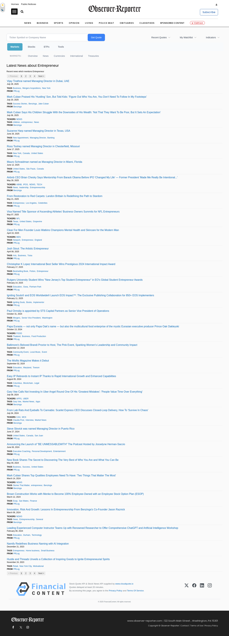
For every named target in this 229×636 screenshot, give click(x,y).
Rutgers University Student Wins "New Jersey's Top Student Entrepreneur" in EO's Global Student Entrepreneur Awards (75, 279)
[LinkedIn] (202, 589)
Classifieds (146, 23)
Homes (15, 4)
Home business (32, 550)
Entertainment (59, 451)
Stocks (31, 46)
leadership (23, 187)
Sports (58, 23)
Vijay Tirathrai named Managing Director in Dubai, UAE (38, 81)
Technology (37, 535)
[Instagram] (209, 589)
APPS (19, 399)
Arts (14, 255)
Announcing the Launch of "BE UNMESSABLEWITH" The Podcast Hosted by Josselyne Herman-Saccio (66, 444)
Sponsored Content (172, 23)
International (76, 56)
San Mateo (23, 501)
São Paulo (30, 169)
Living (89, 23)
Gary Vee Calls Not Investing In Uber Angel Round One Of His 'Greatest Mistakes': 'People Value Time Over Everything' (74, 391)
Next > (41, 76)
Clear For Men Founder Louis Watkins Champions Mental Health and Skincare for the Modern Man (63, 230)
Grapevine (37, 221)
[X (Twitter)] (186, 589)
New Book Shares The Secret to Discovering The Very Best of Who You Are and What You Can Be (63, 460)
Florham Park (35, 287)
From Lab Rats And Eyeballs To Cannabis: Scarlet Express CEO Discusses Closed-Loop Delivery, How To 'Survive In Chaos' (77, 410)
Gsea (25, 287)
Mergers (16, 318)
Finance (33, 501)
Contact (184, 625)
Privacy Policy (115, 590)
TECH (39, 184)
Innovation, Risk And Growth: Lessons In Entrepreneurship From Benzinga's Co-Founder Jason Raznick (66, 509)
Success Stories (20, 104)
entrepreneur (27, 122)
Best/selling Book (20, 271)
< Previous (13, 76)
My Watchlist (186, 37)
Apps (38, 401)
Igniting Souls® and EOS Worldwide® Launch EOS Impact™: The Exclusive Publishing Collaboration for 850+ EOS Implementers (80, 295)
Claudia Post (18, 420)
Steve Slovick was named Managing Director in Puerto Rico (41, 428)
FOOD (19, 333)
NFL (18, 218)
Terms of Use (196, 625)
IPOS (25, 184)
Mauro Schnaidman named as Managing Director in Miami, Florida (44, 161)
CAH (18, 417)
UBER (25, 399)
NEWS (19, 119)
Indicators (211, 37)
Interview (29, 420)
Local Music (35, 352)
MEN (18, 237)
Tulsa (29, 255)
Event (44, 352)
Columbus (17, 383)
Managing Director (38, 138)
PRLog (16, 91)
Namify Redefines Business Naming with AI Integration (38, 543)
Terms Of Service (135, 590)
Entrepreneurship (37, 187)
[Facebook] (194, 589)
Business (42, 23)
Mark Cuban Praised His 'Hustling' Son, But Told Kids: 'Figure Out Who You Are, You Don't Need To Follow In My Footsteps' (77, 96)
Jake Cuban (43, 104)
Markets (15, 46)
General (39, 519)
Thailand (17, 336)
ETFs (46, 46)
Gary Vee (17, 401)
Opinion (74, 23)
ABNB (19, 184)
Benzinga (33, 104)
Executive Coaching (21, 451)
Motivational (38, 566)
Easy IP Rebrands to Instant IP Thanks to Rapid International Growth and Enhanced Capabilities (61, 376)
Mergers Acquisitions (31, 88)
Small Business (47, 550)
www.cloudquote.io (124, 584)
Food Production (39, 336)
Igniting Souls (19, 302)
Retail (15, 566)
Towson (36, 367)
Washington (47, 318)
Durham (26, 535)
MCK (24, 417)
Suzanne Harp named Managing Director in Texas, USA (38, 130)
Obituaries (127, 23)
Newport (16, 240)
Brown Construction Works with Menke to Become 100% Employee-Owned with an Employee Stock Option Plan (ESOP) (75, 494)
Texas (15, 221)
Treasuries (93, 56)
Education (17, 287)
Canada (26, 153)
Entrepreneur (18, 203)
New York (46, 88)
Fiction (32, 271)
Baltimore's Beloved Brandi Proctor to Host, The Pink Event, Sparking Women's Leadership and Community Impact (72, 345)
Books (29, 302)
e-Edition (197, 23)
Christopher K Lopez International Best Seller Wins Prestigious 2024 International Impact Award (61, 264)
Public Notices (28, 4)
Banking (51, 138)
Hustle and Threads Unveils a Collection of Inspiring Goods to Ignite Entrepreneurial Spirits (58, 559)
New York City (26, 566)
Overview (32, 56)
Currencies (59, 56)
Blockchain (28, 383)
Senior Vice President (31, 318)
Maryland (27, 367)
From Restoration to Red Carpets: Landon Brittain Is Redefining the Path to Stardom (54, 196)
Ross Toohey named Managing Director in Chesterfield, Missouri (43, 146)
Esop (15, 501)
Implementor (38, 302)
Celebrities (42, 203)
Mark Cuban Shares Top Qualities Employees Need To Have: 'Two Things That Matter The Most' (61, 475)
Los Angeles (31, 203)
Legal (36, 383)
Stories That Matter (21, 485)
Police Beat (106, 23)
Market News (28, 401)
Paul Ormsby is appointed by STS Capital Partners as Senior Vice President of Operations (58, 310)
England (38, 240)
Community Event (21, 352)
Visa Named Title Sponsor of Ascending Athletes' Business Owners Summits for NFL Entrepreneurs (63, 211)
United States (37, 153)
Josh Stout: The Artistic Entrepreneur (28, 248)
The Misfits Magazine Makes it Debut (28, 360)
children (16, 122)
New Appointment (20, 138)
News (27, 23)
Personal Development (42, 451)
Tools (61, 46)
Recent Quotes (159, 37)
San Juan (39, 435)
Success (26, 467)
